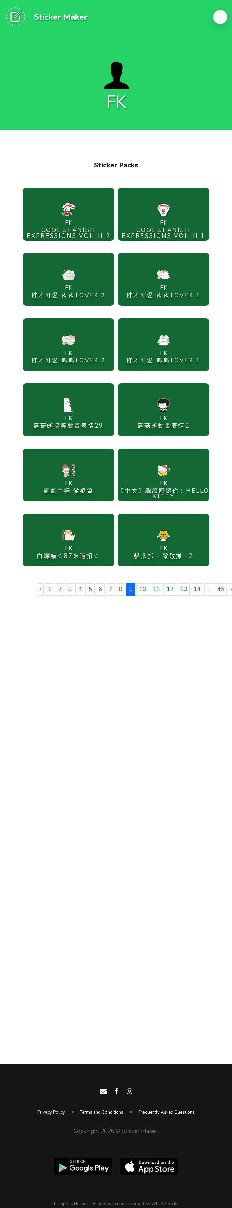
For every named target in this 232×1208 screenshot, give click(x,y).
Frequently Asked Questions (166, 1112)
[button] (220, 17)
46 (220, 589)
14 (197, 589)
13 (183, 589)
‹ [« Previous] (40, 589)
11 (156, 589)
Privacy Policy (51, 1112)
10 (142, 589)
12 (170, 589)
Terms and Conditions (101, 1112)
